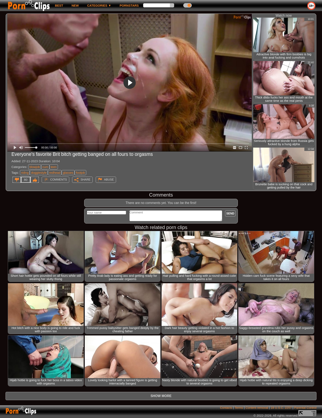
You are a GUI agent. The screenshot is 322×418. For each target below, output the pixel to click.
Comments (58, 179)
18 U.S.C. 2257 (281, 407)
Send (230, 213)
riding (25, 172)
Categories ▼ (99, 5)
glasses (68, 172)
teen (54, 167)
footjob (80, 172)
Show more (161, 396)
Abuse (109, 179)
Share (85, 179)
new (75, 5)
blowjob (34, 167)
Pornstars (129, 5)
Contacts (226, 407)
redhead (54, 172)
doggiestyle (39, 172)
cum (45, 167)
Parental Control (305, 407)
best (59, 5)
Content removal (257, 407)
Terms (239, 407)
